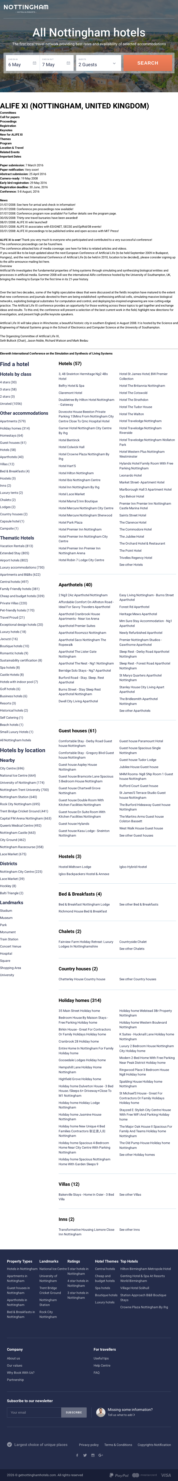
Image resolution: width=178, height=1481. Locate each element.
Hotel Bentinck (69, 440)
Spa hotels (102, 1288)
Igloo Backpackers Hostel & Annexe (84, 874)
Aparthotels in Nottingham (17, 1302)
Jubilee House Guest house (138, 767)
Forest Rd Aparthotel (134, 607)
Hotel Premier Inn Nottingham (80, 529)
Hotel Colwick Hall (71, 447)
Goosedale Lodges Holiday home (82, 1060)
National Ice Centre (13, 775)
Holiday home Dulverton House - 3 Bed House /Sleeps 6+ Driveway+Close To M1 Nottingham (86, 1090)
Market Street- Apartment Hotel (141, 482)
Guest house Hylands (74, 823)
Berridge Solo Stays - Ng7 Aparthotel (85, 670)
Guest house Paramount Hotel (141, 741)
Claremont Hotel (70, 393)
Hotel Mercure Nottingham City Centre (86, 508)
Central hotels (10, 582)
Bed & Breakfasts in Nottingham (21, 1314)
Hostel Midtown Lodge (75, 867)
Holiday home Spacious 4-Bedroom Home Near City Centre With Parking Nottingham (84, 1147)
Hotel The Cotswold (133, 393)
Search (147, 63)
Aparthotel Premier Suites (77, 626)
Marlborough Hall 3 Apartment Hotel (145, 489)
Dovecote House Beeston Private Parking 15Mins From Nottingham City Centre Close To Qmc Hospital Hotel (86, 416)
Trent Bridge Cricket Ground (20, 811)
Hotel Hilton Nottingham (76, 473)
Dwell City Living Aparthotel (78, 701)
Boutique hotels (106, 1295)
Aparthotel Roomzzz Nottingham (82, 633)
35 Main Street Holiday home (79, 1011)
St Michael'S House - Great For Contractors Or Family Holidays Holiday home (141, 1098)
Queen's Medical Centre (16, 825)
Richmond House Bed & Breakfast (83, 911)
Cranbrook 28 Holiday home (79, 1041)
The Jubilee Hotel (131, 536)
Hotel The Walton (131, 414)
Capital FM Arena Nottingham (21, 818)
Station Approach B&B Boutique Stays (143, 1297)
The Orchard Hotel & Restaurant (142, 543)
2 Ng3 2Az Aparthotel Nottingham (83, 595)
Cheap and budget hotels (18, 596)
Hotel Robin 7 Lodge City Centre (81, 560)
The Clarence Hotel (132, 522)
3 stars (5, 389)
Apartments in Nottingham (17, 1278)
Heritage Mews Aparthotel (138, 614)
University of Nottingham (18, 782)
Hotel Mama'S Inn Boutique (78, 501)
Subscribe (74, 1412)
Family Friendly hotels (15, 589)
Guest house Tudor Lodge (137, 760)
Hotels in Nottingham (22, 1269)
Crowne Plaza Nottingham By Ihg (144, 1307)
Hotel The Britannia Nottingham (142, 385)
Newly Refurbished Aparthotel (140, 633)
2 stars (5, 396)
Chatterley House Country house (82, 979)
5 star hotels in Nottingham (78, 1271)
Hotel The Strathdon (133, 400)
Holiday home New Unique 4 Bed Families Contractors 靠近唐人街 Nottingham (82, 1131)
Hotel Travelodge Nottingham (140, 421)
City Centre (8, 768)
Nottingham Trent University (20, 790)
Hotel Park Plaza (71, 522)
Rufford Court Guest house (138, 786)
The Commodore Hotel (135, 529)
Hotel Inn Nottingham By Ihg (79, 487)
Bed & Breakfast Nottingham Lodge (84, 904)
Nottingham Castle (13, 832)
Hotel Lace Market (72, 494)
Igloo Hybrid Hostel (133, 867)
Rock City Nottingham (16, 804)
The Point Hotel (130, 550)
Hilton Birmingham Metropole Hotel (145, 1269)
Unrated (6, 403)
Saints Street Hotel (132, 515)
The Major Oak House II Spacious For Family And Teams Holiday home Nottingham (145, 1131)
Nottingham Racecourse (17, 847)
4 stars (5, 382)
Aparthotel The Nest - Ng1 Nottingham (86, 663)
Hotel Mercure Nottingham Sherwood (85, 515)
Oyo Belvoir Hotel (131, 496)
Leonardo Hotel (130, 475)
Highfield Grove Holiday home (80, 1079)
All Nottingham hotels (15, 740)
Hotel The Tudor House (135, 407)
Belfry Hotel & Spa (71, 385)
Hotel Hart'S (67, 466)
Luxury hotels (104, 1302)
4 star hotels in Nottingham (78, 1283)
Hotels (4, 450)
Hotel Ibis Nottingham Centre (79, 480)
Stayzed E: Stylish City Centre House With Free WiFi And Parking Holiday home (145, 1114)
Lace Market (9, 854)
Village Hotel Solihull (134, 1288)
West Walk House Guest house (141, 828)
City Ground (8, 840)
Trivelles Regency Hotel (135, 558)
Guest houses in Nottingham (18, 1290)
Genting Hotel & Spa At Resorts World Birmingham (142, 1278)
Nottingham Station (14, 797)
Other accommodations (24, 413)
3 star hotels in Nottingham (78, 1295)
